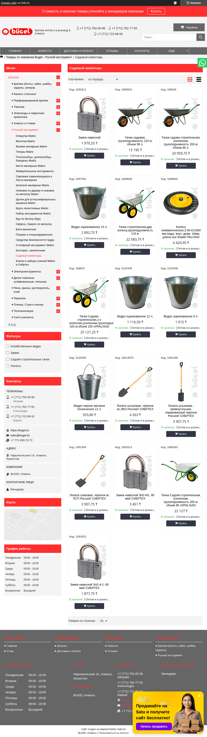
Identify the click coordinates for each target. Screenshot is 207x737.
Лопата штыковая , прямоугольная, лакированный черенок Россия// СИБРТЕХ (181, 411)
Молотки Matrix (25, 141)
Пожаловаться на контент (114, 733)
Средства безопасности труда (35, 239)
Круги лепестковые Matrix (32, 208)
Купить (156, 11)
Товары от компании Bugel (24, 57)
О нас (10, 651)
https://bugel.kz (20, 430)
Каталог (13, 77)
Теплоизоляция (23, 311)
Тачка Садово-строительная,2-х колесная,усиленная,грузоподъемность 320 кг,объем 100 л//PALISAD (89, 321)
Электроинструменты (27, 271)
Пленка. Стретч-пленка (28, 304)
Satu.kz (121, 729)
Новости (45, 51)
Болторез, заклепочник (30, 250)
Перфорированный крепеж (31, 100)
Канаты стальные (25, 94)
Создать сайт (9, 2)
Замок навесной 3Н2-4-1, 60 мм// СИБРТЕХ (89, 586)
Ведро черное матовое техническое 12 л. (89, 407)
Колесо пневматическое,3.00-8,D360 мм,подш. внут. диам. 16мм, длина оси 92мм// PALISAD (181, 232)
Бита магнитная (26, 229)
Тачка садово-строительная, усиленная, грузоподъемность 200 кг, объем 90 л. (181, 142)
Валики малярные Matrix (31, 146)
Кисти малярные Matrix (30, 165)
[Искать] (200, 37)
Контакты (142, 51)
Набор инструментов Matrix (33, 213)
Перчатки (20, 298)
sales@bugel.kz (20, 435)
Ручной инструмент (58, 57)
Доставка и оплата (78, 51)
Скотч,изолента (24, 317)
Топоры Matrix (25, 151)
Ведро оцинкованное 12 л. (135, 316)
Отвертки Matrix (26, 135)
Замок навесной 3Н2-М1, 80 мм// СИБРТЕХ (135, 496)
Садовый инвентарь (28, 255)
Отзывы (112, 51)
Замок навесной (89, 137)
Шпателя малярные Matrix (32, 185)
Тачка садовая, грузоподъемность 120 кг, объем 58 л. (135, 141)
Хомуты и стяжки (24, 123)
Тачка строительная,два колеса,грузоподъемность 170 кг (135, 230)
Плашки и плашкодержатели (34, 234)
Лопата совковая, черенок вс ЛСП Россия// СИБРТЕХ (89, 496)
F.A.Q (12, 324)
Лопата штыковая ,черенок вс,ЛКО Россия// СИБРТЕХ (135, 407)
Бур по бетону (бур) (28, 218)
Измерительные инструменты (35, 171)
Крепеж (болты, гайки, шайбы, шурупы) (176, 648)
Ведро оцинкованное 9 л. (181, 316)
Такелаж (19, 106)
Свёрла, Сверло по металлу (34, 224)
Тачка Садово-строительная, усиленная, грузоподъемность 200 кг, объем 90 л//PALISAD (181, 500)
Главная (15, 51)
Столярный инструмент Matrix (35, 245)
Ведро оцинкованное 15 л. (89, 227)
